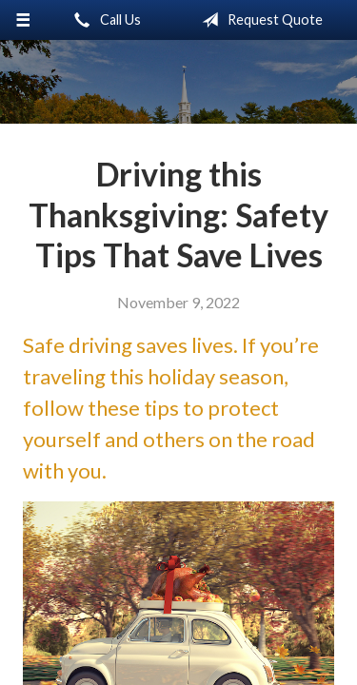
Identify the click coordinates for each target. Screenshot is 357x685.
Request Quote (258, 20)
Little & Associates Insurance (178, 81)
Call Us (104, 20)
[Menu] (23, 20)
